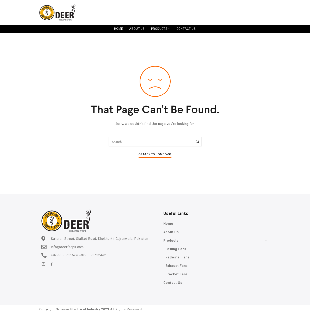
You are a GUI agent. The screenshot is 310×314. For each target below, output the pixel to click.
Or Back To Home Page (155, 154)
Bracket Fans (176, 274)
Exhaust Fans (176, 266)
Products (160, 28)
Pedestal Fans (177, 257)
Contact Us (186, 28)
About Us (137, 28)
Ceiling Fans (176, 249)
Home (118, 28)
